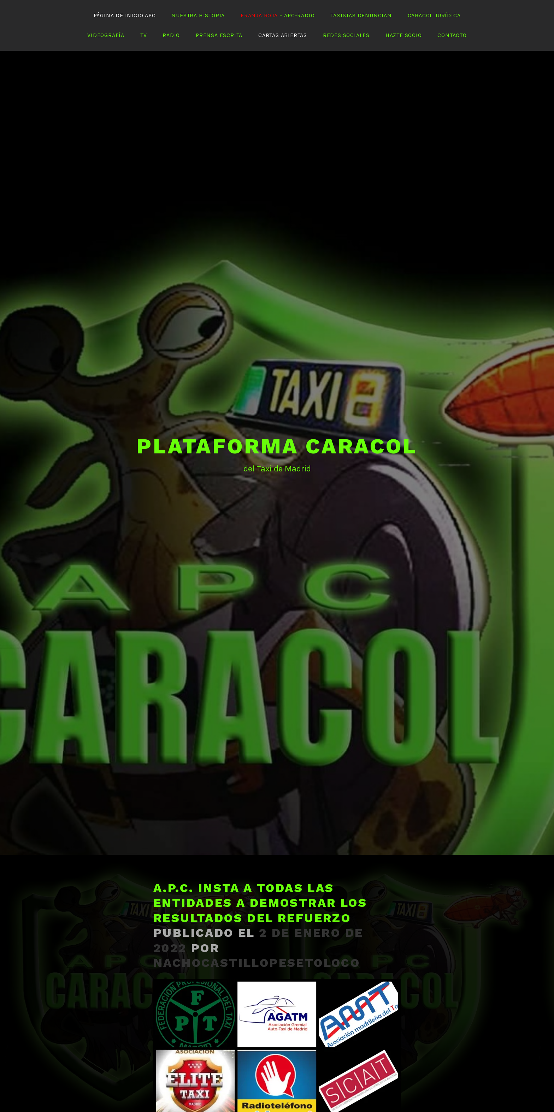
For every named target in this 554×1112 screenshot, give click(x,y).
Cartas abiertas (282, 35)
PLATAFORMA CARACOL (276, 425)
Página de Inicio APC (125, 15)
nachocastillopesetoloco (256, 942)
